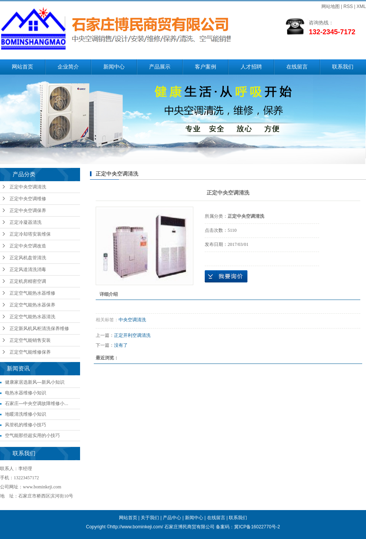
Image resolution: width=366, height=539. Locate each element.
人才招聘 (251, 67)
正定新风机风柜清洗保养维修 (39, 328)
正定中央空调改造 (28, 246)
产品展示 (159, 67)
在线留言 (297, 67)
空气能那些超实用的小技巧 (32, 435)
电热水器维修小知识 (25, 392)
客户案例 (205, 67)
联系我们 (342, 67)
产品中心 (172, 517)
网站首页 (22, 67)
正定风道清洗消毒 (28, 269)
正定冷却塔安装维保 (30, 234)
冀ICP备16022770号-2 (257, 526)
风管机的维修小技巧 (25, 424)
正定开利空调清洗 (132, 335)
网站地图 (330, 6)
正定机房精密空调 (28, 281)
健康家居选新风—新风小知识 (34, 382)
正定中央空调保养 (28, 210)
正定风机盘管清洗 (28, 257)
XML (361, 6)
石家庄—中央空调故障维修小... (36, 403)
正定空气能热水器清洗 (32, 316)
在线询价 (226, 276)
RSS (348, 6)
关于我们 (150, 517)
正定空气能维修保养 (30, 352)
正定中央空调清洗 (28, 187)
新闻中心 (114, 67)
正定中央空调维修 (28, 198)
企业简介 (68, 67)
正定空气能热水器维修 (32, 293)
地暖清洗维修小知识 (25, 414)
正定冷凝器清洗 (26, 222)
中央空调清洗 (132, 319)
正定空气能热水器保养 (32, 305)
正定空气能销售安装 (30, 340)
